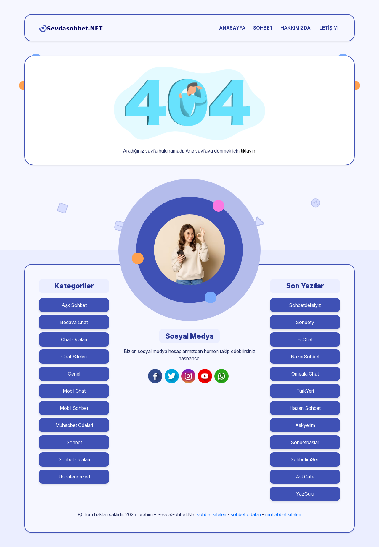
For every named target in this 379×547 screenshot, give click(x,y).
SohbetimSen (304, 459)
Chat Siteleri (74, 357)
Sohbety (305, 322)
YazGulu (305, 494)
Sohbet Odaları (74, 459)
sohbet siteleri (211, 514)
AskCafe (305, 477)
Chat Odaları (74, 339)
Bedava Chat (74, 322)
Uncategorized (74, 477)
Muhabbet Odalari (74, 425)
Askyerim (305, 425)
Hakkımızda (295, 28)
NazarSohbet (305, 357)
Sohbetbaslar (305, 442)
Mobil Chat (74, 391)
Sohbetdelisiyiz (305, 305)
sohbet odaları (246, 514)
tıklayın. (248, 151)
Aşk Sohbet (74, 305)
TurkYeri (305, 391)
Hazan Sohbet (305, 408)
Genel (74, 374)
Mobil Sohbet (74, 408)
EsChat (305, 339)
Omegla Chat (305, 374)
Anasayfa (232, 28)
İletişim (328, 28)
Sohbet (263, 28)
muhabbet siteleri (283, 514)
